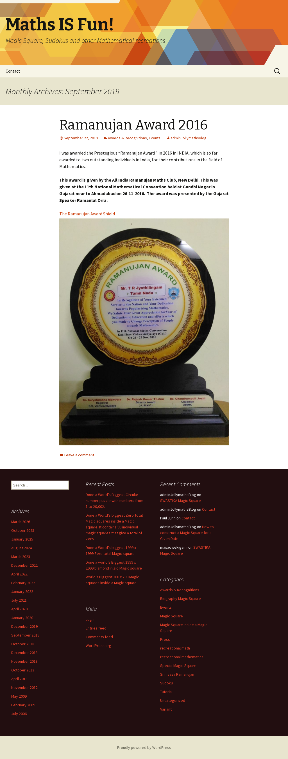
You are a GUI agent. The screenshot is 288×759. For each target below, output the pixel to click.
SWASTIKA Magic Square (180, 500)
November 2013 (24, 661)
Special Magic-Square (178, 665)
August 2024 (21, 547)
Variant (166, 709)
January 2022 (22, 591)
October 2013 (22, 670)
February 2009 (23, 704)
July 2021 (19, 600)
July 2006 (19, 713)
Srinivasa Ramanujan (177, 674)
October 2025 (22, 530)
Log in (91, 619)
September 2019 (25, 635)
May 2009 (19, 696)
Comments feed (99, 636)
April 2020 (19, 608)
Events (154, 137)
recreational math (175, 648)
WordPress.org (98, 645)
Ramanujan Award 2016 (133, 125)
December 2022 (24, 565)
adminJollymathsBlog (189, 137)
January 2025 (22, 539)
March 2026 (20, 521)
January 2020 (22, 617)
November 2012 (24, 687)
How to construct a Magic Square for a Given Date (187, 532)
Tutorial (166, 691)
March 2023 (20, 556)
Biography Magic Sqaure (180, 598)
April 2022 (19, 574)
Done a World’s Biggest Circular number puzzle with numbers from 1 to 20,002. (114, 500)
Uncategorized (172, 700)
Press (165, 639)
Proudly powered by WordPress (144, 747)
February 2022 (23, 582)
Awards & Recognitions (127, 137)
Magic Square (171, 616)
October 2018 (22, 643)
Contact (13, 71)
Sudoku (166, 683)
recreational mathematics (181, 656)
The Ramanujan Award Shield (87, 213)
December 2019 (24, 626)
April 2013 (19, 678)
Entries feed (96, 628)
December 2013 (24, 652)
